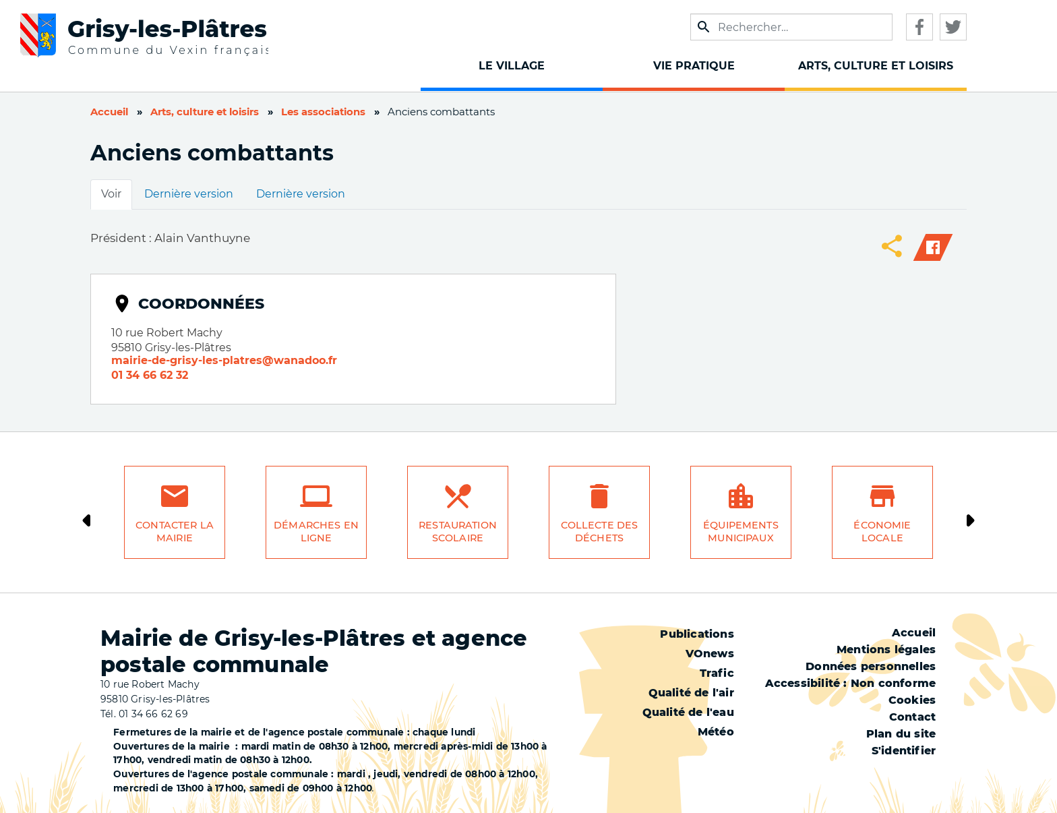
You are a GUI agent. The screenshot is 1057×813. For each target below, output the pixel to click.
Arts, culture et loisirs (204, 112)
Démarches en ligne (316, 531)
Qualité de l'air (691, 692)
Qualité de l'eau (688, 712)
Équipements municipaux (741, 531)
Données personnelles (871, 666)
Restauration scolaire (458, 531)
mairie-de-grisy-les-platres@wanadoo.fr (224, 360)
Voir (111, 193)
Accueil (109, 112)
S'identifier (904, 750)
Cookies (912, 700)
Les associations (323, 112)
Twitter (953, 26)
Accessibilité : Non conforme (850, 683)
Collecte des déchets (599, 531)
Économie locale (882, 531)
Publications (696, 634)
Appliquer (703, 26)
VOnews (710, 653)
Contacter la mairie (174, 531)
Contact (912, 717)
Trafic (717, 673)
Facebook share (932, 247)
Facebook (919, 26)
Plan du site (901, 733)
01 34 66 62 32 (149, 375)
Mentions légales (886, 649)
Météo (716, 731)
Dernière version (188, 193)
